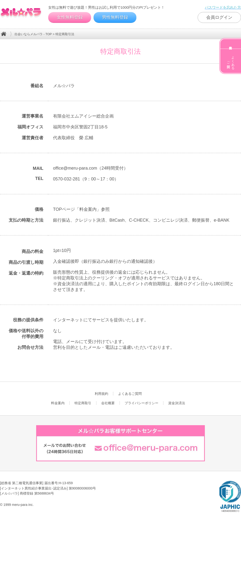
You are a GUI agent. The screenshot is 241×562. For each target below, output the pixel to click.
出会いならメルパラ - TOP (33, 34)
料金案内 (230, 44)
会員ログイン (219, 17)
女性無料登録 (70, 17)
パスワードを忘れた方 (223, 7)
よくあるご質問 (231, 61)
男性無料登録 (115, 17)
